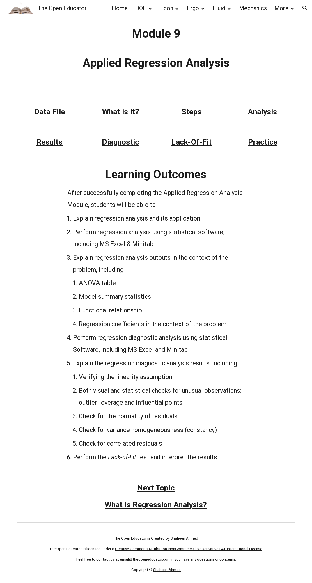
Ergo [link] (193, 8)
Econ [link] (166, 8)
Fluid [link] (219, 8)
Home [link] (120, 8)
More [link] (281, 8)
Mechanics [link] (253, 8)
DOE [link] (140, 8)
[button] (305, 8)
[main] (156, 48)
